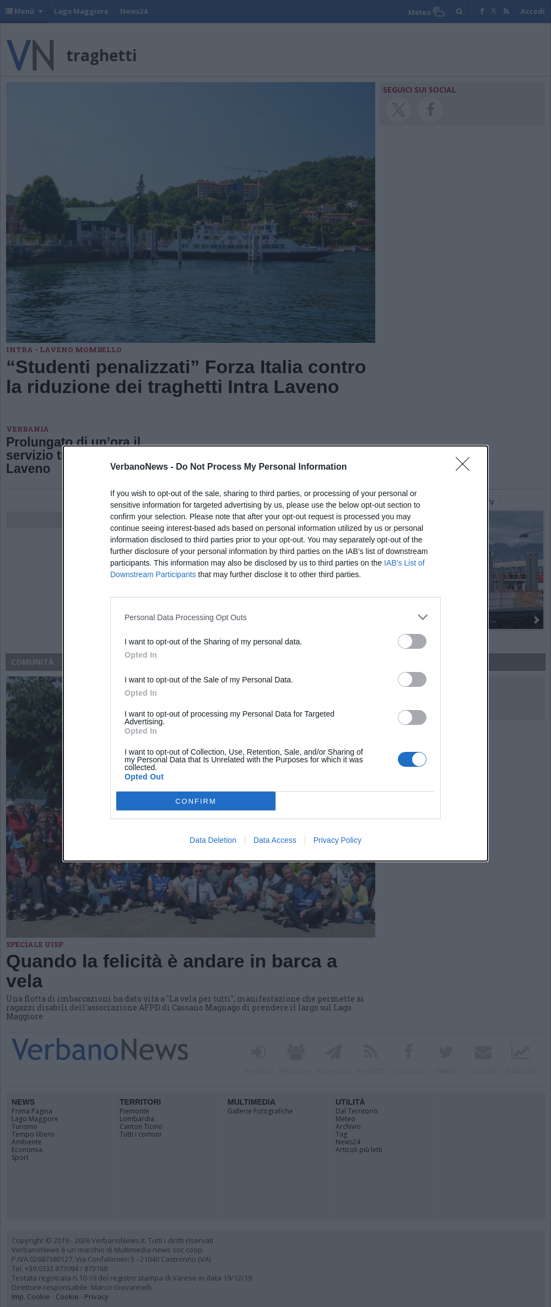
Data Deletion (213, 840)
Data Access (274, 840)
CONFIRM (196, 801)
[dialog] (275, 653)
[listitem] (275, 617)
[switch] (412, 641)
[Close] (466, 467)
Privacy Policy (337, 840)
